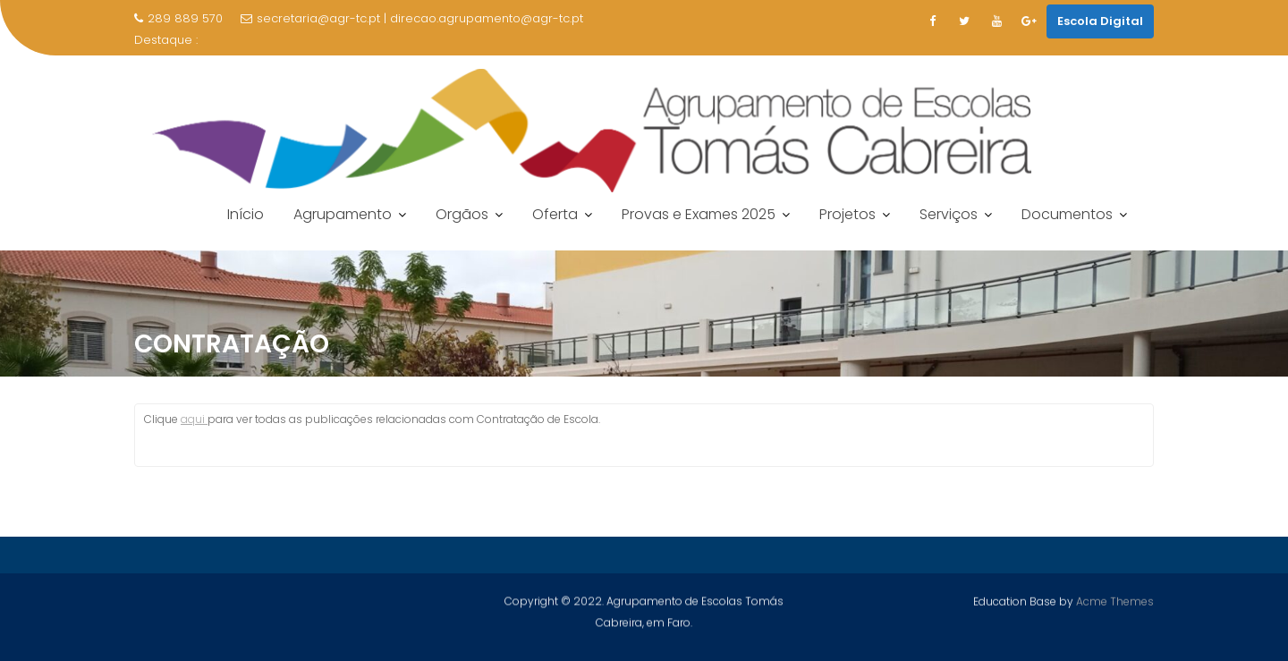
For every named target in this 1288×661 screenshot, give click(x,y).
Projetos (847, 214)
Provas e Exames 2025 (698, 214)
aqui (194, 419)
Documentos (1067, 214)
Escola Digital (1100, 21)
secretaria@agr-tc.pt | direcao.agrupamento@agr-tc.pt (412, 18)
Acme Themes (1115, 601)
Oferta (555, 214)
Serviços (948, 214)
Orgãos (462, 214)
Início (245, 214)
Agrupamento (342, 214)
